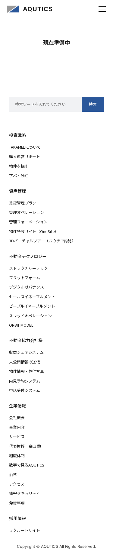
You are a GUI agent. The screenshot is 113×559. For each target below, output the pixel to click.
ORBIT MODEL (21, 325)
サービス (17, 436)
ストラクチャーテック (28, 268)
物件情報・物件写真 (26, 371)
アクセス (16, 484)
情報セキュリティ (24, 493)
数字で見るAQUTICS (26, 465)
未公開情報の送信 (24, 362)
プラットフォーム (24, 277)
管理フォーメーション (28, 222)
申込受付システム (24, 390)
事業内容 (17, 427)
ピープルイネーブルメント (32, 306)
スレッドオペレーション (30, 315)
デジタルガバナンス (26, 287)
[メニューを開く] (102, 9)
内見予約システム (24, 381)
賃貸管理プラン (22, 203)
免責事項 (17, 503)
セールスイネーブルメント (32, 296)
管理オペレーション (26, 212)
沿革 (13, 474)
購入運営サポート (24, 156)
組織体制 (17, 455)
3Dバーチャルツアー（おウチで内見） (42, 241)
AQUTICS (38, 9)
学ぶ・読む (19, 175)
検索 (93, 104)
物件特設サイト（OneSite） (33, 231)
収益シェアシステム (26, 352)
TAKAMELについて (25, 147)
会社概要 (17, 417)
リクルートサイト (24, 530)
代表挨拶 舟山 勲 (25, 446)
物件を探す (18, 166)
